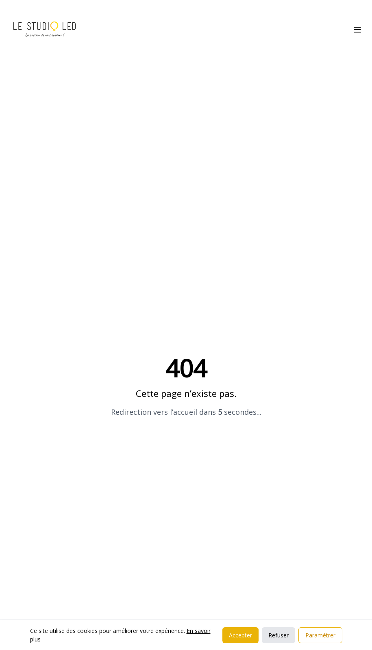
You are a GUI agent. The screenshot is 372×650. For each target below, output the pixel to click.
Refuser (278, 635)
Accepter (240, 635)
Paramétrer (320, 635)
